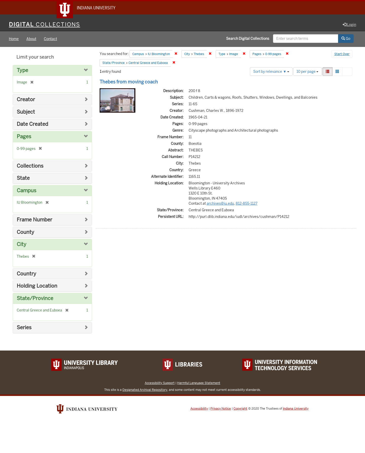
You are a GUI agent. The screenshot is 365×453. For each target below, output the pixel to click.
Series (24, 328)
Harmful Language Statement (198, 383)
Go (345, 39)
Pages (24, 136)
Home (14, 39)
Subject (26, 112)
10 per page (307, 71)
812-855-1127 (247, 203)
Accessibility (199, 409)
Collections (30, 166)
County (25, 232)
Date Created (32, 124)
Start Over (342, 54)
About (31, 39)
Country (26, 274)
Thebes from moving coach (129, 82)
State (23, 178)
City (21, 244)
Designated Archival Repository (144, 390)
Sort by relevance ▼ (271, 71)
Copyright (240, 409)
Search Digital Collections (247, 39)
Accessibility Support (160, 383)
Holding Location (37, 286)
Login (349, 24)
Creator (26, 100)
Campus (26, 190)
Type (22, 70)
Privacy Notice (220, 409)
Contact (50, 39)
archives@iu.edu (220, 203)
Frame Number (34, 220)
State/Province (35, 298)
